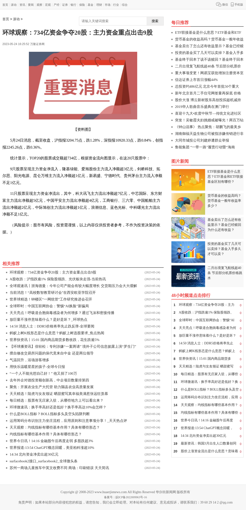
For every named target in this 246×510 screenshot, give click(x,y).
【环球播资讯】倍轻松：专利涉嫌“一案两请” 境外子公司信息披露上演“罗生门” (73, 346)
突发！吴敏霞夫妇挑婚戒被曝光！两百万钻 (209, 120)
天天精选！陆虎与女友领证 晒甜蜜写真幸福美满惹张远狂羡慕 (59, 394)
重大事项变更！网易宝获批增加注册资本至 (209, 73)
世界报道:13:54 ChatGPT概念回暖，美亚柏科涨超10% (52, 448)
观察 (39, 5)
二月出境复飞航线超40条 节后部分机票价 (208, 66)
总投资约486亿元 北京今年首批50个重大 (207, 86)
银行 (73, 5)
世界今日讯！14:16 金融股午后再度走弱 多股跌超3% (51, 441)
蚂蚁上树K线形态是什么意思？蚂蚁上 (207, 351)
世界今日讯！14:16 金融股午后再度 (207, 420)
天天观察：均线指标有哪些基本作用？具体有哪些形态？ (55, 427)
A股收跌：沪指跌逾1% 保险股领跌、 (207, 312)
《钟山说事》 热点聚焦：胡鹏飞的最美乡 (208, 127)
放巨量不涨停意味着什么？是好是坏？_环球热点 (48, 319)
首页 (5, 5)
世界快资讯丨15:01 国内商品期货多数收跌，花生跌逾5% (54, 340)
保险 (82, 5)
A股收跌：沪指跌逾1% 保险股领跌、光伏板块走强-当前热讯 (58, 279)
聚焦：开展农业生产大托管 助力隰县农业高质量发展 (52, 387)
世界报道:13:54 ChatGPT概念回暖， (207, 428)
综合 (125, 5)
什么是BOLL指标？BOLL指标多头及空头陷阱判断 (50, 414)
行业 (116, 5)
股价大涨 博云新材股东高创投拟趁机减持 (208, 100)
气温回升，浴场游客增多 (29, 360)
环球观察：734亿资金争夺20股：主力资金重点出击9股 (53, 272)
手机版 (237, 4)
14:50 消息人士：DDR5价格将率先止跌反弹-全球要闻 (52, 326)
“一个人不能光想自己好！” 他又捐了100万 (43, 373)
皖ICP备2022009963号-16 (131, 497)
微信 (222, 4)
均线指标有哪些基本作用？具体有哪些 (207, 412)
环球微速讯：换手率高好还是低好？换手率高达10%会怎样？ (58, 407)
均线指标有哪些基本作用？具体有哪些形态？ (46, 434)
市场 (107, 5)
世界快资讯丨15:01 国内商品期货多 (207, 358)
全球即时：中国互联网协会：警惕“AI (207, 320)
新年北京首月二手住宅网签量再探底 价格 (208, 93)
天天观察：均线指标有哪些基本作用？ (207, 405)
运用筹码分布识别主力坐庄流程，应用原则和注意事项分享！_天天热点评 (68, 421)
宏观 (48, 5)
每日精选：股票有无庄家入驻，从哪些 (207, 374)
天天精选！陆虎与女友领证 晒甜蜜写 (207, 366)
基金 (90, 5)
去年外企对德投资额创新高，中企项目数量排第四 (49, 380)
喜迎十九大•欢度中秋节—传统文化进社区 (208, 113)
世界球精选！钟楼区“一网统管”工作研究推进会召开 (51, 299)
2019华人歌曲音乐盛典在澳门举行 (202, 107)
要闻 (31, 5)
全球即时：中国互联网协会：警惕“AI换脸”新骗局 (49, 306)
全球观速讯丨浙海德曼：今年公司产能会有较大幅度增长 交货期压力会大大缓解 (73, 286)
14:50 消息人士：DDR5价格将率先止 (207, 343)
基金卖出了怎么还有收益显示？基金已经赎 (209, 46)
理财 (99, 5)
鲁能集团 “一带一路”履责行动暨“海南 (205, 147)
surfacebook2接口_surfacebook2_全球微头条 (44, 461)
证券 (65, 5)
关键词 (16, 243)
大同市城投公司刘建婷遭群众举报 (202, 140)
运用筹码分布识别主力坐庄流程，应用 (207, 397)
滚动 (14, 5)
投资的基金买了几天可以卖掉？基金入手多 (209, 53)
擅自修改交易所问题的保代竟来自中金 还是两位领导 (52, 353)
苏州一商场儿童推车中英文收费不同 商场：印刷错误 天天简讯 (59, 468)
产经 (56, 5)
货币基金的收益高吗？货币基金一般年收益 (209, 39)
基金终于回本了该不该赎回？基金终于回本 (209, 59)
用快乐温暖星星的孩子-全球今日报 (37, 367)
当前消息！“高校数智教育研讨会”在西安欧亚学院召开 (53, 292)
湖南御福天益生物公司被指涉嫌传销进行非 (209, 134)
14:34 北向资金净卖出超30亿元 (34, 454)
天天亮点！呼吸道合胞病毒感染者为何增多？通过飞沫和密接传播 (62, 313)
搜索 (155, 21)
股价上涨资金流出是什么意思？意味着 (207, 451)
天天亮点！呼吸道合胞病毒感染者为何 (207, 328)
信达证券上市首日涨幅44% (196, 80)
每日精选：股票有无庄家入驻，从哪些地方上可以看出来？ (57, 400)
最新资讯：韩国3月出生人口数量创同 (207, 443)
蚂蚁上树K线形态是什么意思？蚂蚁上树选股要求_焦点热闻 (57, 333)
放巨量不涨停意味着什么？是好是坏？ (207, 335)
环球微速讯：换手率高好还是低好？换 (207, 382)
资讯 (22, 5)
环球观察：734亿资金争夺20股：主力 (207, 304)
